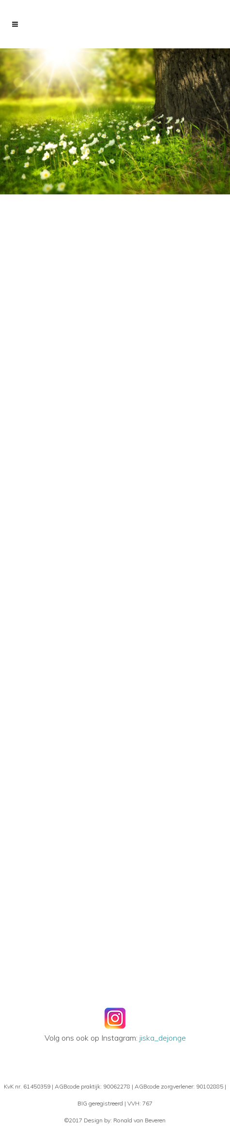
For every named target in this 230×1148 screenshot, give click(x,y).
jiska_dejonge (162, 1038)
